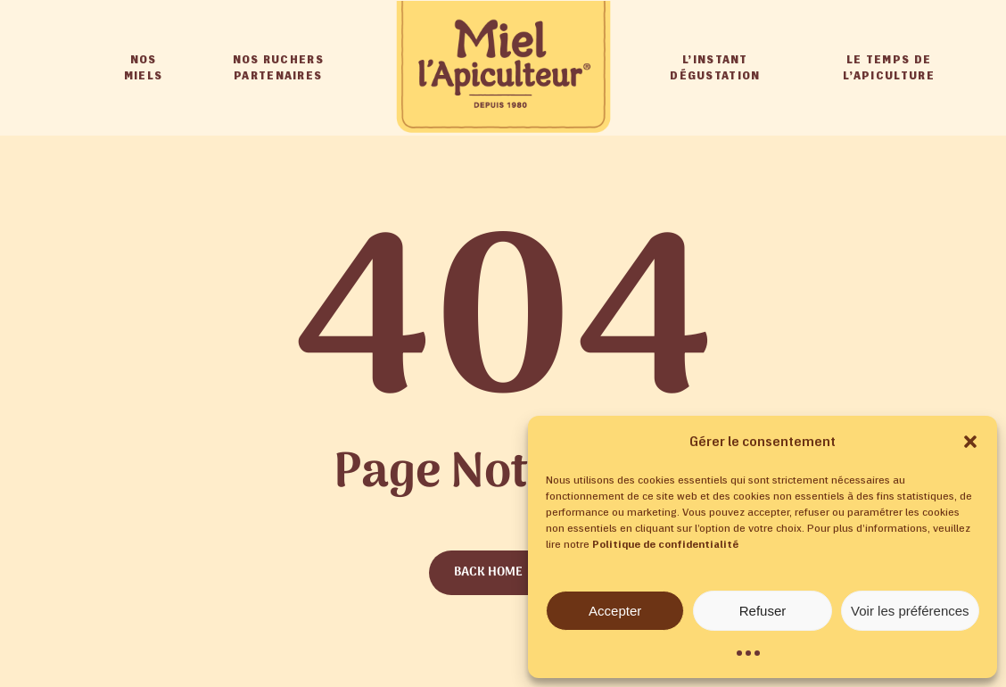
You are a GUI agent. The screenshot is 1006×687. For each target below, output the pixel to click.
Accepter (615, 610)
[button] (970, 442)
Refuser (763, 610)
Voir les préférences (910, 610)
